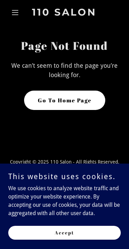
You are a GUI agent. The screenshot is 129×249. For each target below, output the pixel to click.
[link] (64, 13)
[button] (16, 12)
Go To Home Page (65, 100)
